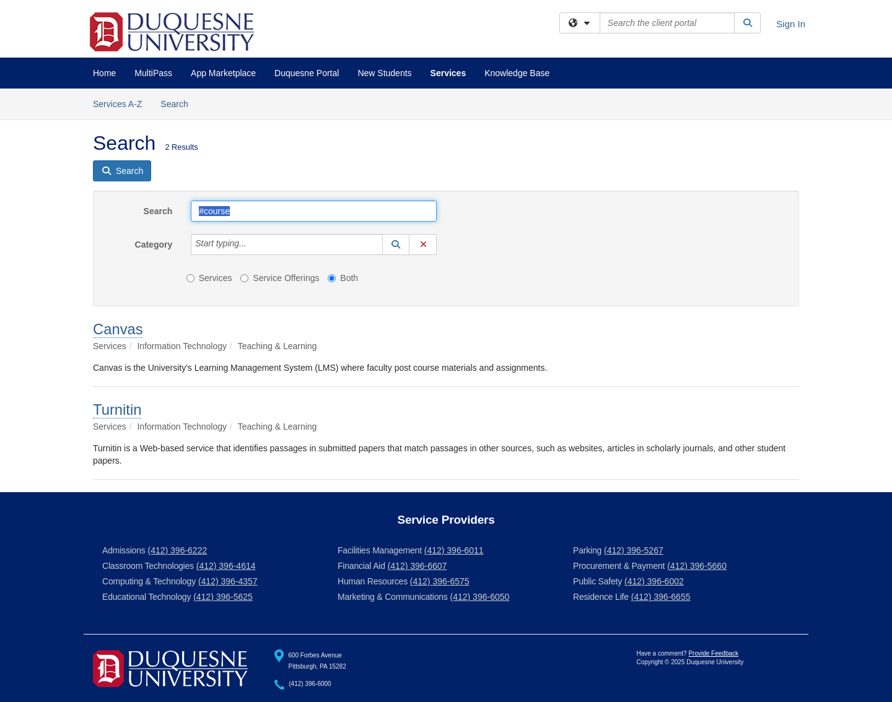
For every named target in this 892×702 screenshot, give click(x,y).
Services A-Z (117, 104)
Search (178, 103)
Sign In (790, 24)
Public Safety (597, 581)
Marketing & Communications (393, 597)
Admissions (124, 550)
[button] (395, 244)
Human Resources (373, 581)
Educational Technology (146, 597)
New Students (384, 73)
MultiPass (153, 73)
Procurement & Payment (619, 566)
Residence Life (601, 597)
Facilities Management (380, 550)
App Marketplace (223, 73)
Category (154, 244)
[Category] (253, 244)
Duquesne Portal (306, 73)
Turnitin (117, 409)
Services (448, 73)
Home (104, 73)
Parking (587, 550)
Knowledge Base (516, 73)
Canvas (118, 329)
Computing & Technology (149, 581)
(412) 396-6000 (310, 684)
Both (343, 278)
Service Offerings (279, 278)
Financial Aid (361, 566)
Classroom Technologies (148, 566)
